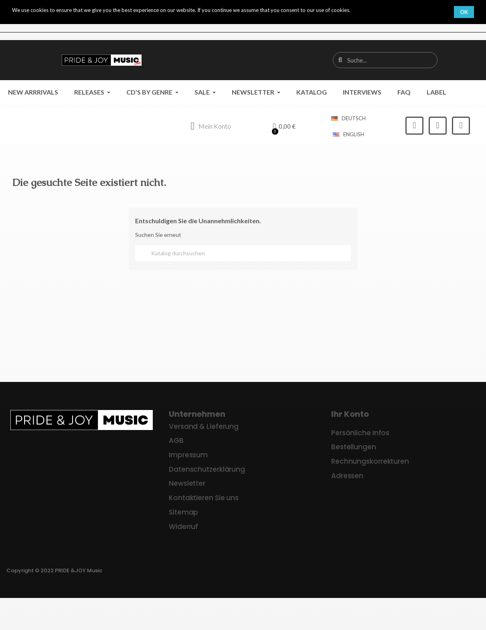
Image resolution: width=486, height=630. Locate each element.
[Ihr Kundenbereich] (210, 126)
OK (464, 12)
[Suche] (243, 253)
